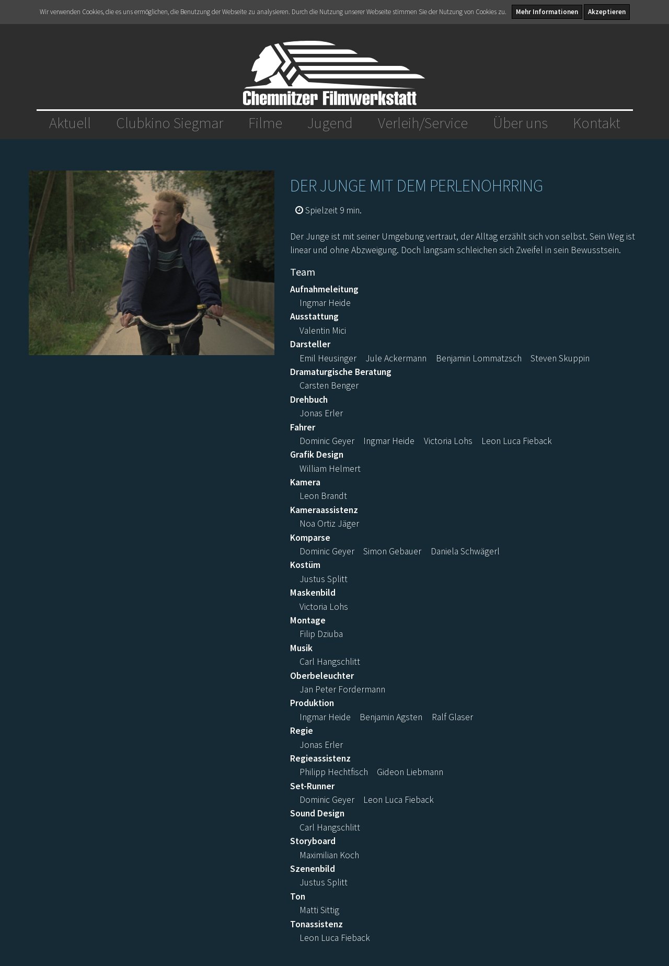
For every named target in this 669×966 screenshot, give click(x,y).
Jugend (330, 122)
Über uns (520, 122)
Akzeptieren (607, 11)
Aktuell (70, 122)
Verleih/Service (423, 122)
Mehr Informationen (547, 11)
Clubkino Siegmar (169, 122)
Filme (265, 122)
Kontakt (596, 122)
